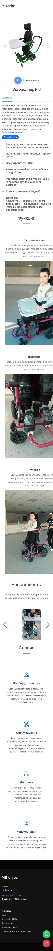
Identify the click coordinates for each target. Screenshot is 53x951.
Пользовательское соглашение (16, 931)
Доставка (26, 782)
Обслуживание (26, 732)
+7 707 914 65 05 (13, 895)
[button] (5, 625)
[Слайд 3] (32, 70)
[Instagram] (46, 943)
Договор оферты (10, 919)
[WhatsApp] (46, 934)
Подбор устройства (26, 683)
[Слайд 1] (21, 70)
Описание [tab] (7, 98)
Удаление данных (10, 927)
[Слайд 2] (26, 70)
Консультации (26, 831)
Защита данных (9, 923)
